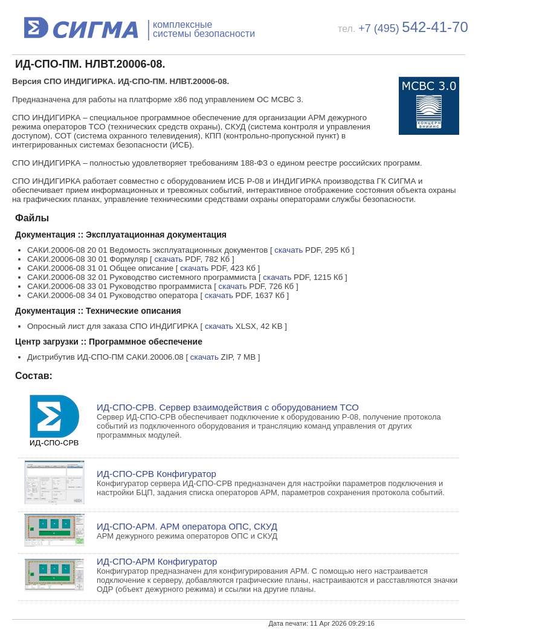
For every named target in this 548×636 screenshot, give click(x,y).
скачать (288, 250)
